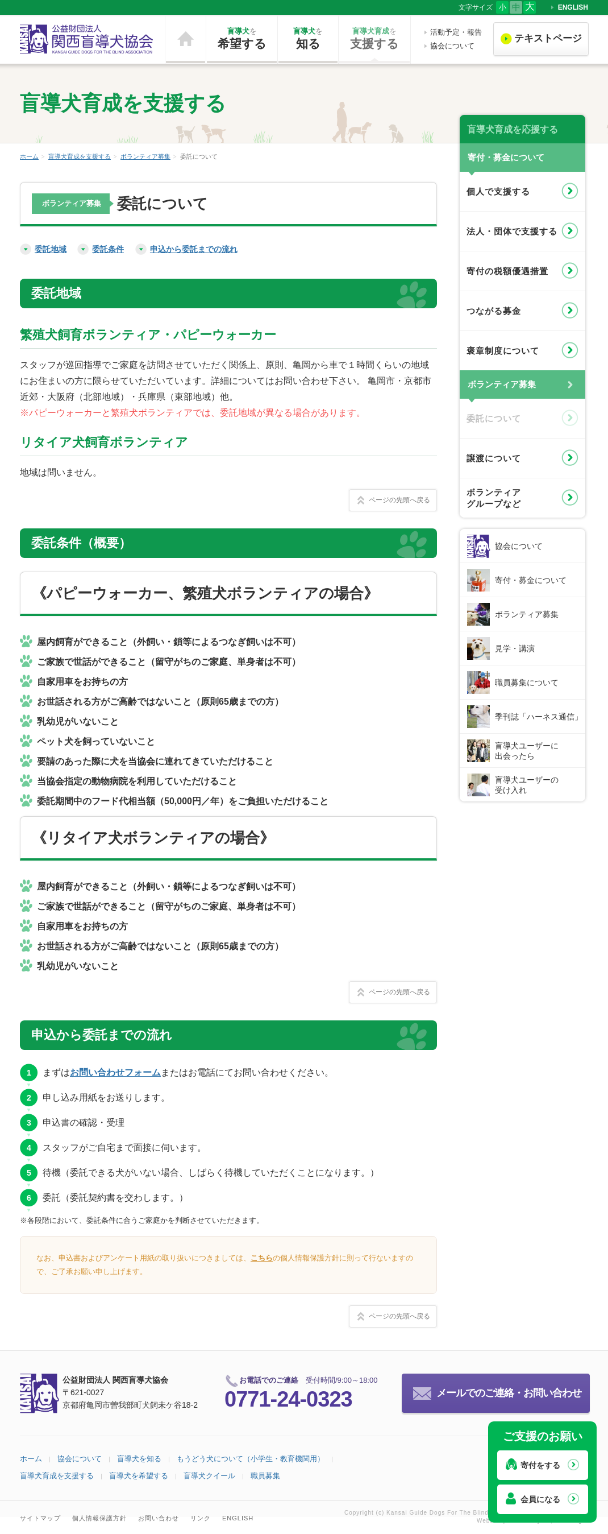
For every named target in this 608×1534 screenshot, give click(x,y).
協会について (452, 46)
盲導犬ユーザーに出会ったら (527, 750)
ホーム (185, 39)
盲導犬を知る (139, 1458)
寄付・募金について (531, 580)
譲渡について (494, 458)
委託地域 (50, 249)
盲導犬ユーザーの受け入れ (527, 785)
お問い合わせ (158, 1518)
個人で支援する (498, 191)
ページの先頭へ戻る (399, 500)
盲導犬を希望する (138, 1475)
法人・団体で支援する (512, 231)
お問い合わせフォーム (115, 1072)
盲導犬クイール (209, 1475)
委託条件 (108, 249)
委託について (494, 418)
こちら (262, 1258)
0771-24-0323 (288, 1399)
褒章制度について (503, 350)
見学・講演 (515, 648)
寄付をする (540, 1465)
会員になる (540, 1499)
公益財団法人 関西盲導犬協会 (87, 39)
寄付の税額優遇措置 (507, 271)
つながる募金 (494, 311)
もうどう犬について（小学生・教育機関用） (250, 1458)
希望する (241, 38)
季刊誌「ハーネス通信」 (538, 716)
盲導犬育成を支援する (79, 156)
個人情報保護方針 (99, 1518)
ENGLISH (573, 7)
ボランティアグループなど (494, 497)
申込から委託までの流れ (194, 249)
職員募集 (265, 1475)
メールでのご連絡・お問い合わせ (508, 1393)
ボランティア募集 (145, 156)
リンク (200, 1518)
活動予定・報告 (456, 32)
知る (308, 38)
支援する (374, 38)
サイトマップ (40, 1518)
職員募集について (527, 682)
